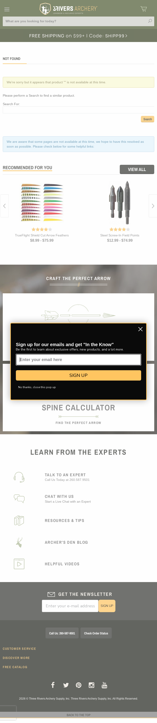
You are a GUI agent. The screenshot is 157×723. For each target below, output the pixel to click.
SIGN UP (78, 375)
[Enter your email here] (78, 359)
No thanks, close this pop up (37, 387)
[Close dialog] (140, 329)
